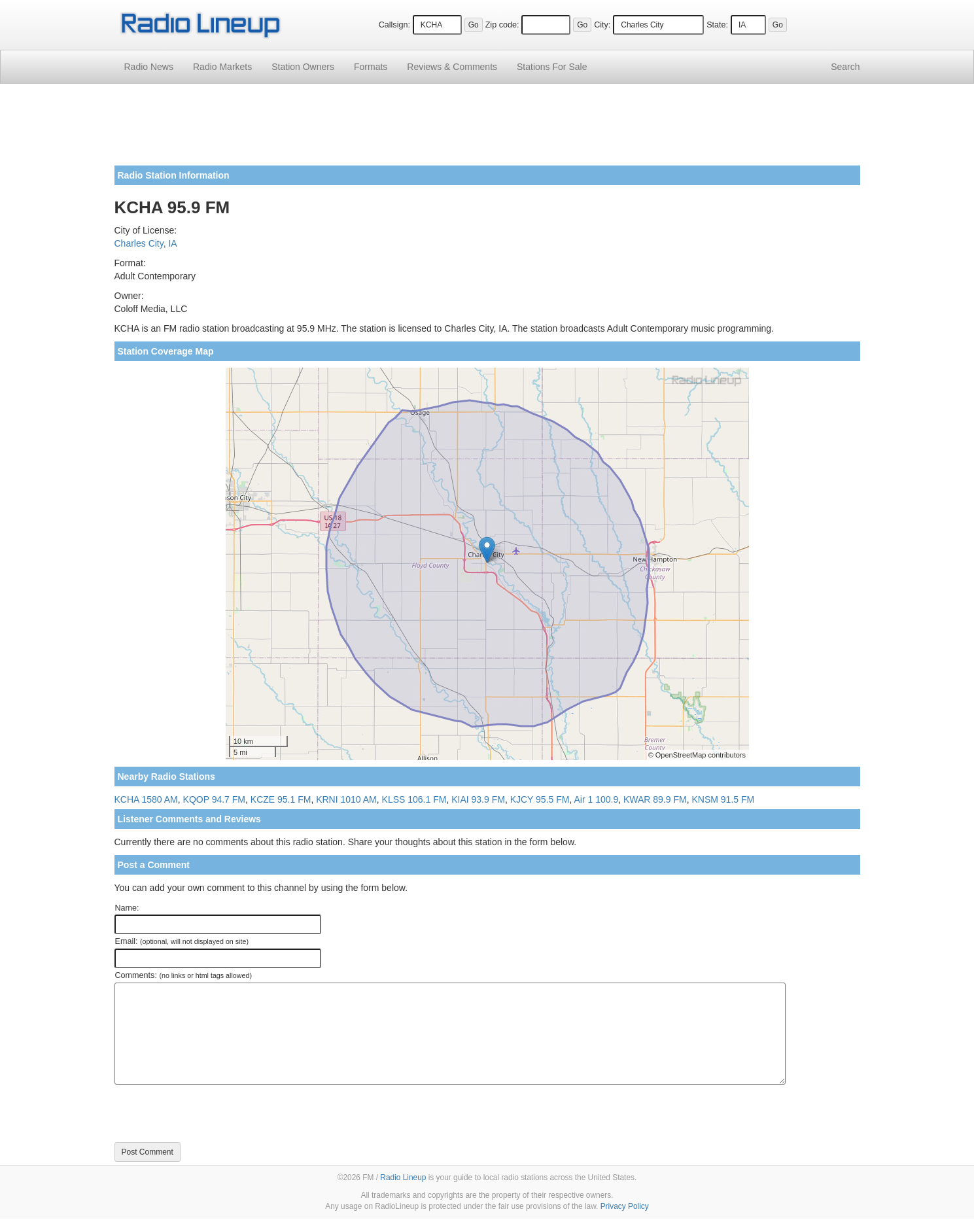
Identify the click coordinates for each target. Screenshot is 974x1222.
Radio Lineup (403, 1177)
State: (717, 24)
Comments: (183, 975)
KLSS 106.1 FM (414, 799)
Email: (182, 941)
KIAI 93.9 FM (478, 799)
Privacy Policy (624, 1206)
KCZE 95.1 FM (281, 799)
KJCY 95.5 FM (540, 799)
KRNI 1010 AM (346, 799)
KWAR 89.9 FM (655, 799)
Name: (127, 908)
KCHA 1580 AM (146, 799)
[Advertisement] (487, 129)
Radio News (148, 66)
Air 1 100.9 (596, 799)
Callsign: (394, 24)
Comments (452, 66)
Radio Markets (222, 66)
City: (602, 24)
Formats (370, 66)
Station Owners (302, 66)
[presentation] (213, 1113)
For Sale (552, 66)
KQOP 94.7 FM (214, 799)
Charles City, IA (145, 243)
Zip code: (502, 24)
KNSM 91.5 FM (722, 799)
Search (845, 66)
